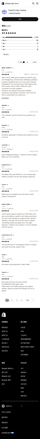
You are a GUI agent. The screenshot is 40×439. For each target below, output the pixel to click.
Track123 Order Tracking (17, 10)
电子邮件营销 (25, 343)
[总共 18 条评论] (37, 49)
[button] (27, 62)
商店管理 (5, 351)
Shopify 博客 (6, 380)
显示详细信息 (5, 98)
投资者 (23, 376)
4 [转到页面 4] (21, 300)
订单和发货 (5, 339)
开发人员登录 (6, 412)
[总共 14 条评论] (37, 43)
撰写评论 (6, 54)
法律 (22, 392)
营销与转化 (5, 347)
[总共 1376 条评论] (36, 37)
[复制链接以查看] (13, 68)
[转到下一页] (33, 300)
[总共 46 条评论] (37, 40)
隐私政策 (5, 422)
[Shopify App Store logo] (10, 3)
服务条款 (5, 417)
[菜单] (37, 3)
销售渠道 (5, 327)
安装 (20, 19)
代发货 (23, 327)
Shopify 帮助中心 (8, 368)
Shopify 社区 (6, 376)
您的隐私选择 (6, 433)
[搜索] (33, 3)
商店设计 (5, 343)
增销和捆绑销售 (26, 339)
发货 (22, 351)
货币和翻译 (24, 355)
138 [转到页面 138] (27, 300)
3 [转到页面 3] (16, 300)
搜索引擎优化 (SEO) (27, 347)
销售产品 (5, 335)
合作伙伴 (24, 384)
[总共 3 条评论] (37, 46)
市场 (22, 331)
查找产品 (5, 331)
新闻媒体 (24, 380)
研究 (3, 384)
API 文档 (4, 372)
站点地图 (5, 427)
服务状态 (24, 396)
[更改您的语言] (14, 406)
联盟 (22, 388)
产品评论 (24, 335)
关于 (22, 368)
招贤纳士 (24, 372)
